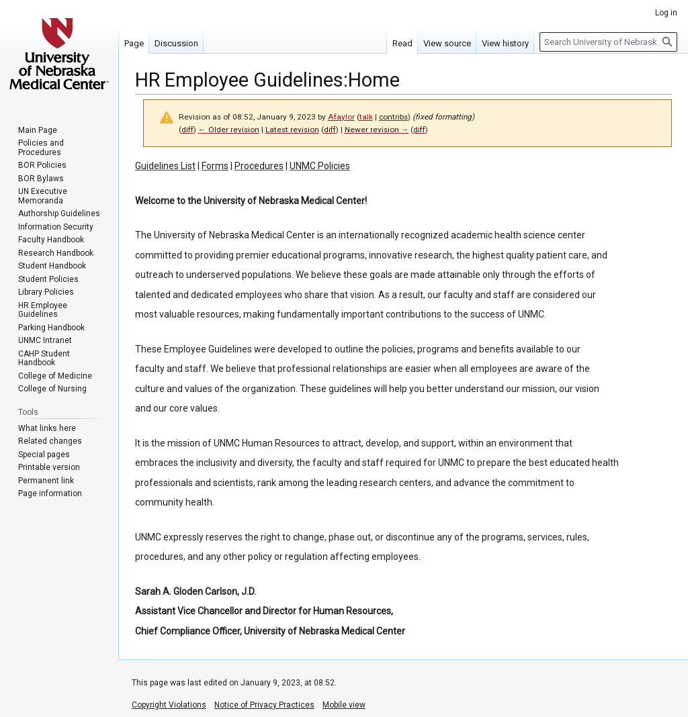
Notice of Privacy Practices (264, 705)
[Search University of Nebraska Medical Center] (608, 42)
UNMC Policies (320, 165)
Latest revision (292, 129)
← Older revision (228, 129)
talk (366, 117)
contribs (393, 117)
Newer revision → (377, 129)
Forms (215, 165)
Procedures (259, 165)
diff (187, 129)
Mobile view (344, 705)
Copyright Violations (169, 705)
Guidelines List (165, 165)
